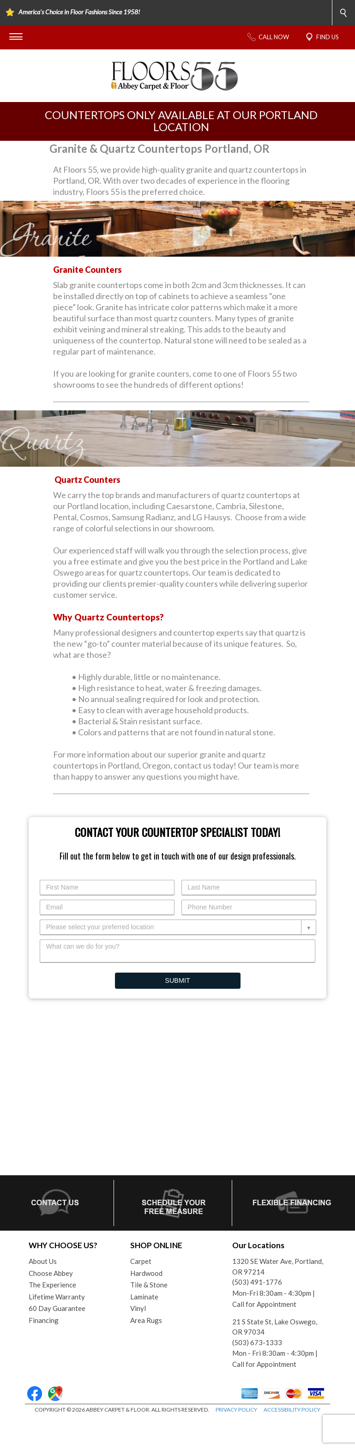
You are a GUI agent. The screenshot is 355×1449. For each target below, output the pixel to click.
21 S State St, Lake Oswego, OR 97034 (274, 1326)
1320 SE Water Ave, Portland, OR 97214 (277, 1266)
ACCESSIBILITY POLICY (292, 1409)
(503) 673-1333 (257, 1342)
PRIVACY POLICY (236, 1409)
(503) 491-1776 (257, 1282)
